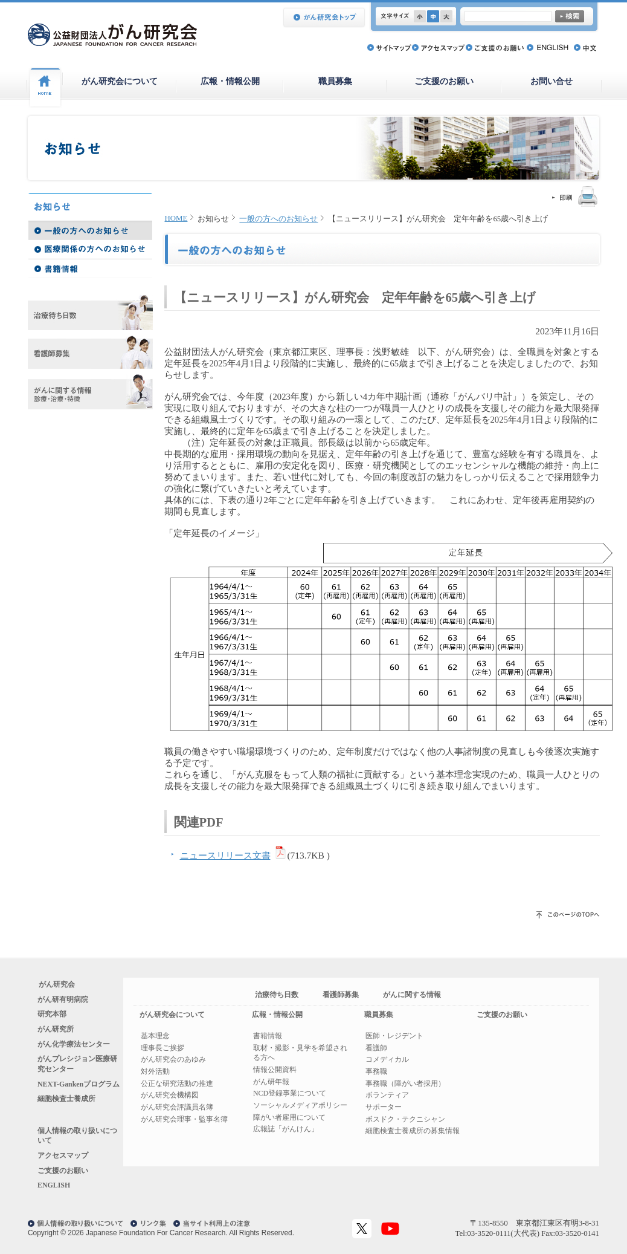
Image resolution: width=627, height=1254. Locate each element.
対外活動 (155, 1071)
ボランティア (387, 1095)
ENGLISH (53, 1185)
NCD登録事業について (289, 1093)
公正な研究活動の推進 (177, 1083)
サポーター (383, 1107)
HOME (176, 218)
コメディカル (387, 1059)
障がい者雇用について (289, 1117)
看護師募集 (341, 994)
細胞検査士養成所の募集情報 (412, 1130)
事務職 (376, 1071)
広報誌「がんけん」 (285, 1129)
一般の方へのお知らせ (278, 219)
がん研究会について (120, 81)
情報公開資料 (275, 1069)
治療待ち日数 (276, 994)
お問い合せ (551, 81)
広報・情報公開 (230, 81)
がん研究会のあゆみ (173, 1059)
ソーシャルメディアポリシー (300, 1105)
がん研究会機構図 (170, 1095)
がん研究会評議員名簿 (177, 1107)
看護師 (376, 1048)
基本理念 (155, 1035)
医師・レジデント (394, 1035)
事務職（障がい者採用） (405, 1083)
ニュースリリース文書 (225, 855)
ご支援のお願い (444, 81)
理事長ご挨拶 (162, 1048)
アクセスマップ (62, 1155)
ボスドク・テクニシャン (405, 1119)
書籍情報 (267, 1035)
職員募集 (335, 81)
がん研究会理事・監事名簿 (184, 1119)
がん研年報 (271, 1081)
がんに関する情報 (412, 994)
